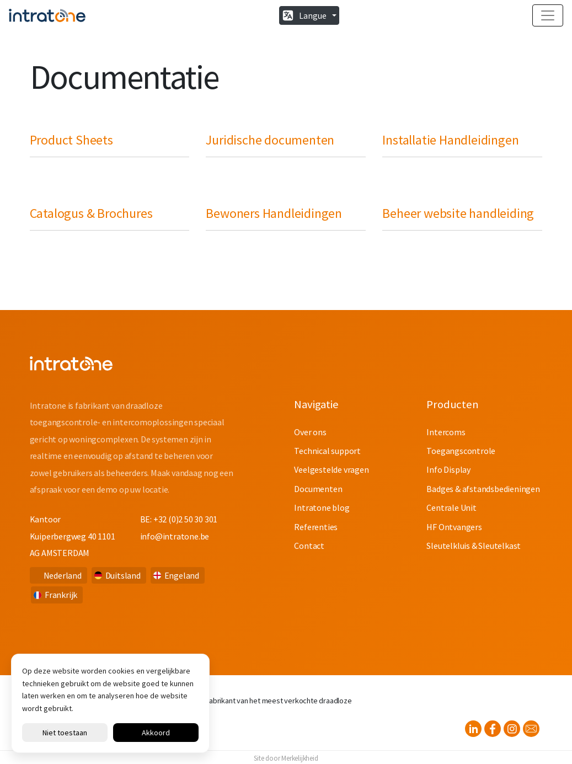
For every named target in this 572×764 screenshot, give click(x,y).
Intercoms (445, 431)
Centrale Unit (451, 507)
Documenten (318, 488)
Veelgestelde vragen (331, 469)
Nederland (63, 575)
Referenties (316, 526)
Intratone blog (321, 507)
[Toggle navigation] (547, 15)
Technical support (327, 450)
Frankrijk (61, 594)
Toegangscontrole (460, 450)
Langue (313, 15)
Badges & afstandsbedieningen (482, 488)
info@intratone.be (175, 536)
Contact (309, 545)
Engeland (181, 575)
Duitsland (123, 575)
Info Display (448, 469)
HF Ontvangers (454, 526)
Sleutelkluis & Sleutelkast (473, 545)
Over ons (310, 431)
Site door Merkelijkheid (286, 758)
